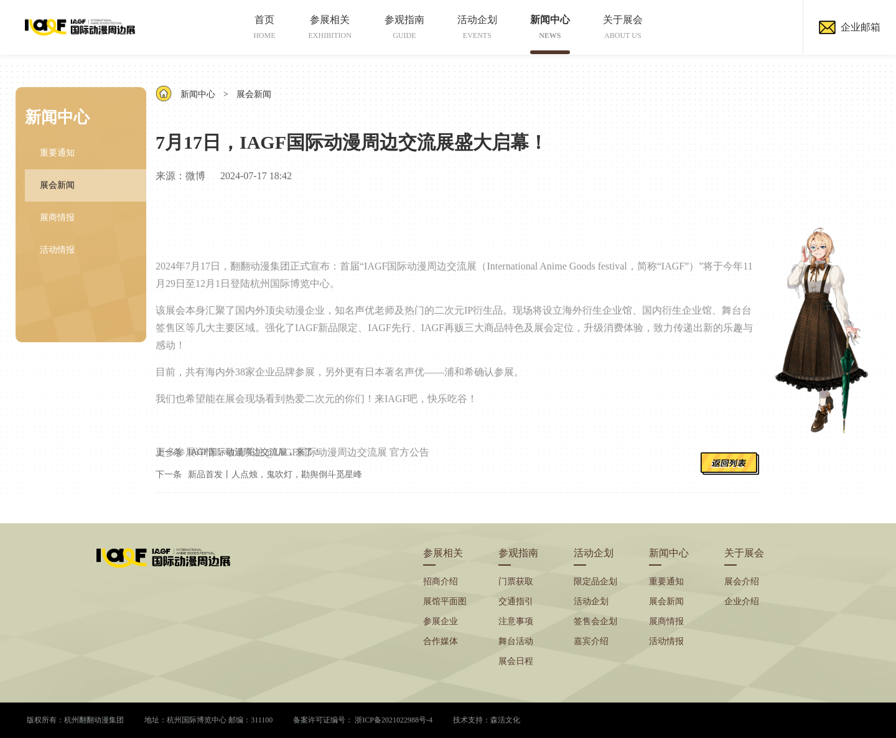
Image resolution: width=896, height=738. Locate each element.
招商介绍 (440, 581)
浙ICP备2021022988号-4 (393, 720)
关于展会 (623, 27)
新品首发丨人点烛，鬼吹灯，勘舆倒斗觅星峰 (275, 474)
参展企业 (440, 621)
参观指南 (404, 27)
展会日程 (515, 661)
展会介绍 (741, 581)
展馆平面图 (445, 601)
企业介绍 (741, 601)
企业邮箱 (849, 27)
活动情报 (57, 250)
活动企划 (477, 27)
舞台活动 (515, 641)
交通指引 (515, 601)
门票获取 (515, 581)
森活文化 (505, 720)
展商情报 (57, 217)
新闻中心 (550, 27)
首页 (264, 27)
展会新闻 (57, 185)
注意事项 (515, 621)
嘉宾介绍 (591, 641)
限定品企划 (595, 581)
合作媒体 (440, 641)
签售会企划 (595, 621)
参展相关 (330, 27)
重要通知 (57, 152)
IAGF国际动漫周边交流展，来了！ (255, 452)
